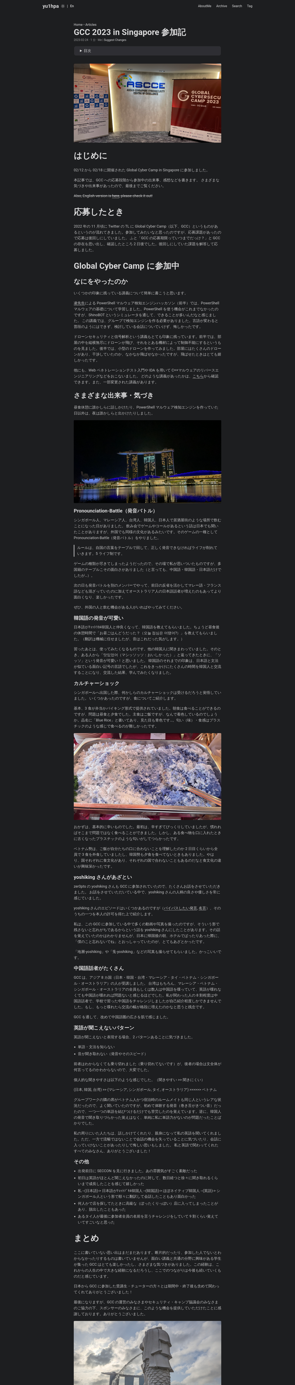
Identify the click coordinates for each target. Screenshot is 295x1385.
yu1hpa (51, 6)
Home (78, 25)
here (115, 196)
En (72, 6)
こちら (198, 376)
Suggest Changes (115, 40)
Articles (90, 25)
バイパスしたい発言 (180, 908)
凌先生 (79, 303)
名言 (202, 908)
